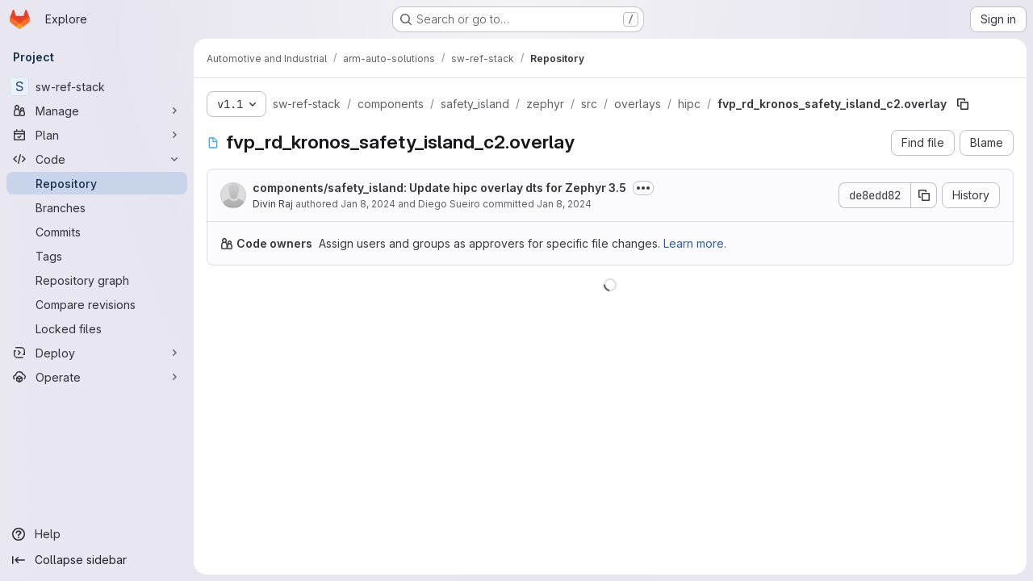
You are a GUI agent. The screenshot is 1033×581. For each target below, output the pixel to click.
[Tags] (96, 256)
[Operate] (96, 377)
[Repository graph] (96, 280)
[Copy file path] (963, 104)
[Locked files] (96, 328)
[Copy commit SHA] (924, 195)
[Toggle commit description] (643, 188)
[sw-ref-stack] (96, 86)
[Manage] (96, 110)
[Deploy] (96, 352)
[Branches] (96, 207)
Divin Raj (273, 204)
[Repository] (96, 183)
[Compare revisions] (96, 304)
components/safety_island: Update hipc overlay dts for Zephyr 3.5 (439, 187)
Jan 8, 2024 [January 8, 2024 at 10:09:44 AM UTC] (564, 204)
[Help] (96, 534)
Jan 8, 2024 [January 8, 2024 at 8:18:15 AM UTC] (368, 204)
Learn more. (694, 243)
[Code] (96, 159)
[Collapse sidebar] (96, 560)
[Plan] (96, 134)
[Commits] (96, 231)
